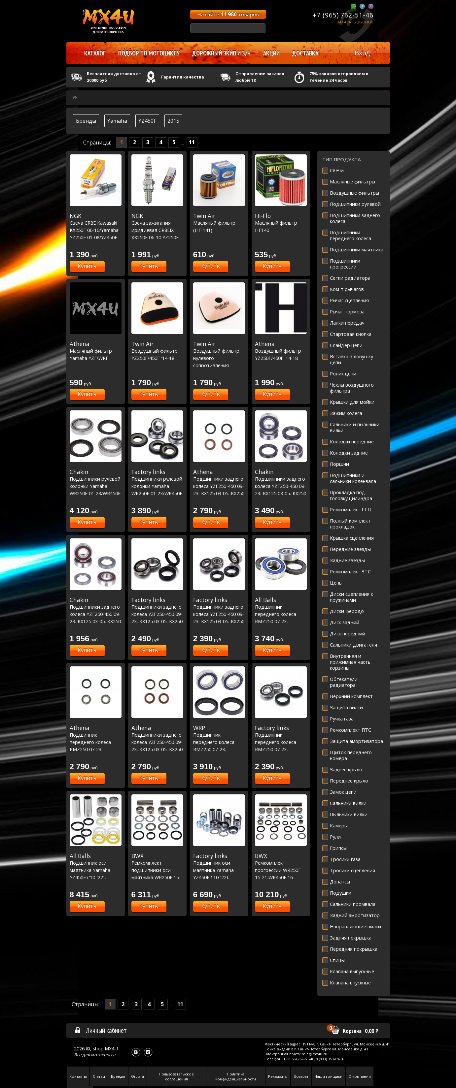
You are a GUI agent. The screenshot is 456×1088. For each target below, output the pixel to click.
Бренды (86, 120)
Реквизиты (278, 1076)
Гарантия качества (182, 77)
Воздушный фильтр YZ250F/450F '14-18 (157, 350)
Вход (362, 52)
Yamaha (117, 120)
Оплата (137, 1076)
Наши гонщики (328, 1076)
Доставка (305, 53)
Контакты (78, 1076)
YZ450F (147, 120)
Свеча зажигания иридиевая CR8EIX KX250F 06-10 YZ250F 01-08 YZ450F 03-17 (157, 229)
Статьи (99, 1076)
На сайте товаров (228, 14)
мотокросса (103, 1055)
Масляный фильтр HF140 (281, 222)
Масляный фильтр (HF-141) (219, 222)
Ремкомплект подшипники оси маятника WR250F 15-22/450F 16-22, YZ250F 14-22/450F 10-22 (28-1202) (157, 877)
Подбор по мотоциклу (149, 53)
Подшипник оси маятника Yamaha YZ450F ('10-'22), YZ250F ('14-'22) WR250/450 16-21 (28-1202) (96, 877)
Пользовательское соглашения (176, 1076)
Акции (271, 53)
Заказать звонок (355, 21)
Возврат (301, 1076)
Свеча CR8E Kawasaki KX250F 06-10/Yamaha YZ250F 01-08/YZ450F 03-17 (96, 229)
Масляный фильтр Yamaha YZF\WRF (96, 350)
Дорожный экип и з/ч (221, 53)
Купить (87, 266)
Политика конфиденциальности (235, 1076)
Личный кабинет (100, 1030)
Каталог (95, 53)
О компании (359, 1076)
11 (192, 142)
